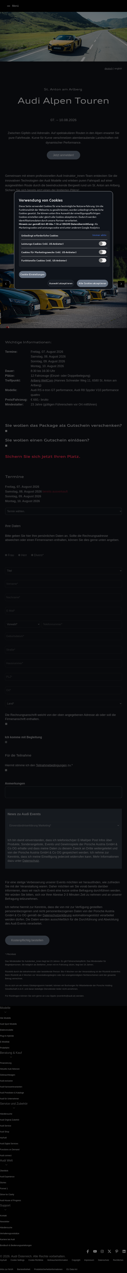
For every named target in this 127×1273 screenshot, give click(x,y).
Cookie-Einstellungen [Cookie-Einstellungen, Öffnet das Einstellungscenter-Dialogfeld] (33, 274)
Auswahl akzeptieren (60, 283)
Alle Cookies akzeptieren (92, 283)
